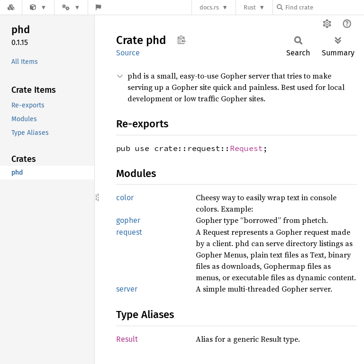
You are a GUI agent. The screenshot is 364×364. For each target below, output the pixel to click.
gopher (128, 220)
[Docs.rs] (11, 7)
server (126, 288)
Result (127, 339)
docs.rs (209, 7)
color (125, 197)
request (129, 232)
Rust (250, 7)
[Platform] (71, 7)
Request (246, 148)
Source (128, 52)
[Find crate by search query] (324, 7)
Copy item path (181, 40)
